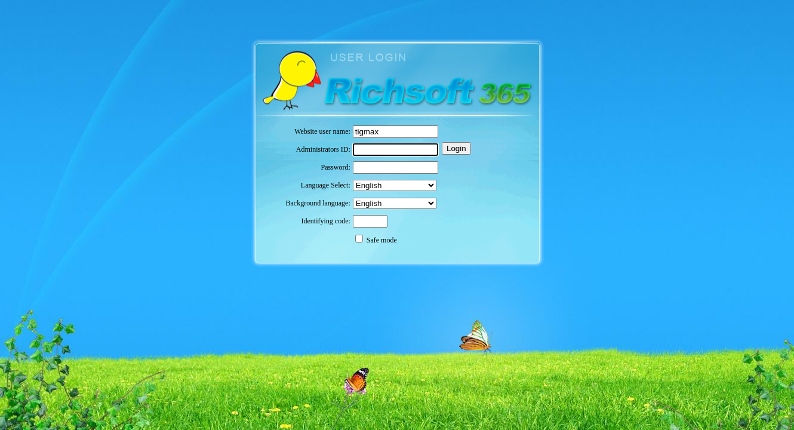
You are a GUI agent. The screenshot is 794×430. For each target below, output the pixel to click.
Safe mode (382, 240)
